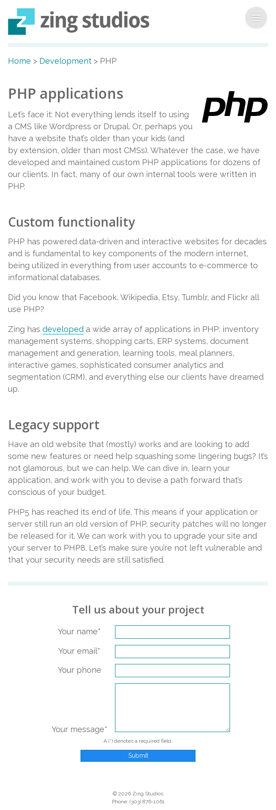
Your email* (79, 651)
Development (65, 61)
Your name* (79, 631)
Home (19, 61)
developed (63, 329)
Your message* (79, 729)
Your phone (79, 670)
